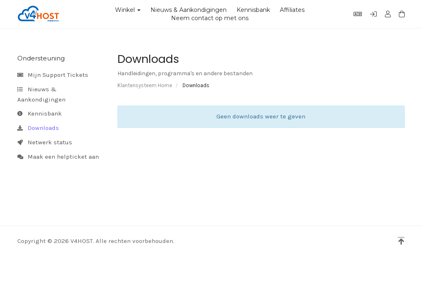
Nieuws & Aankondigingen (188, 10)
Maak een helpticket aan (58, 157)
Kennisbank (253, 10)
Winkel (128, 10)
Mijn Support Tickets (52, 75)
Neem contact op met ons (210, 18)
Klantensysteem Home (144, 85)
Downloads (38, 128)
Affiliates (292, 10)
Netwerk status (44, 143)
